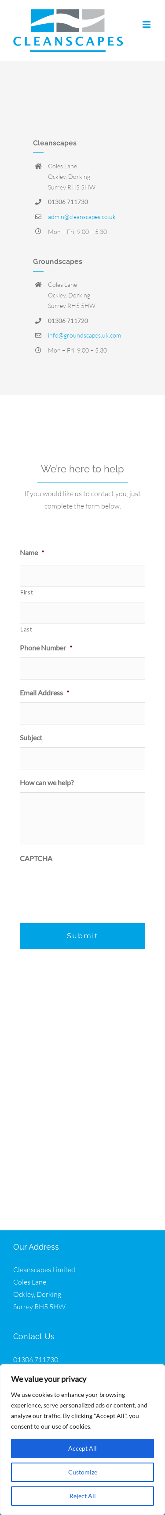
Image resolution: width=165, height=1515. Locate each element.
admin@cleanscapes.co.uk (82, 216)
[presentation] (87, 885)
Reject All (83, 1496)
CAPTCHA (36, 858)
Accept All (82, 1448)
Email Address (44, 692)
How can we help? (46, 782)
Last (26, 629)
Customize (82, 1472)
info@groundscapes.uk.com (84, 335)
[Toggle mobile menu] (147, 24)
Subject (31, 737)
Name (32, 552)
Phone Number (46, 647)
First (26, 592)
